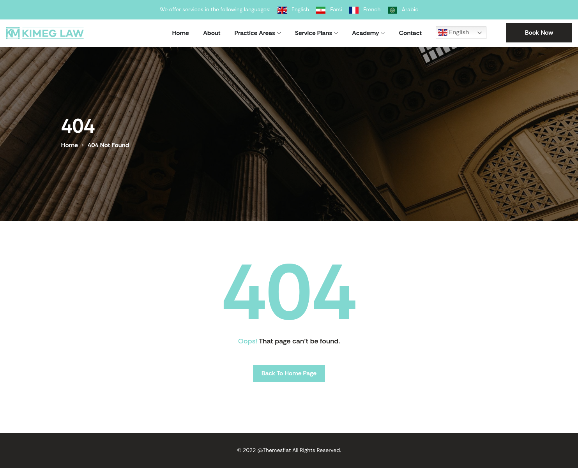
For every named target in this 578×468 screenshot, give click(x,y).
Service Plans (313, 33)
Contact (410, 33)
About (212, 33)
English (453, 32)
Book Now (539, 32)
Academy (365, 33)
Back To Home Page (289, 373)
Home (180, 33)
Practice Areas (255, 33)
